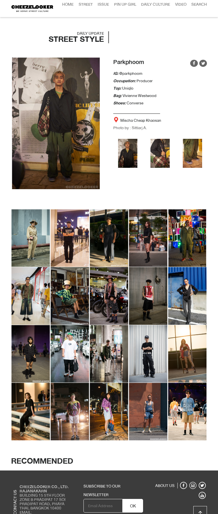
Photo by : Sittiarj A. (130, 127)
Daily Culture (155, 4)
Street (86, 4)
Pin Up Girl (125, 4)
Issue (103, 4)
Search (199, 4)
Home (68, 4)
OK (133, 506)
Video (180, 4)
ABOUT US (165, 485)
